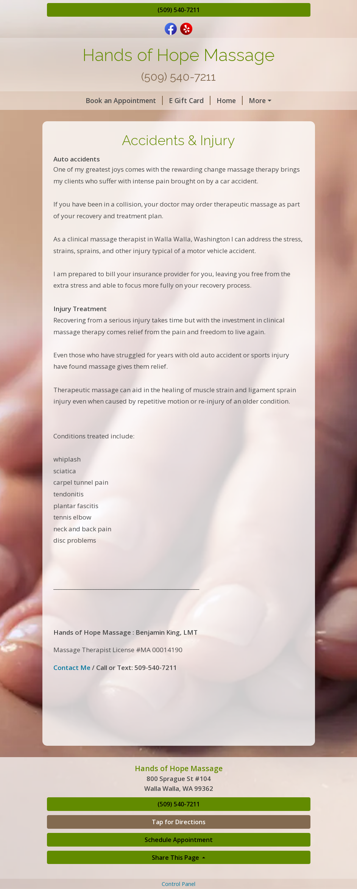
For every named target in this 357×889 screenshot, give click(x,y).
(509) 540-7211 (178, 10)
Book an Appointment (124, 100)
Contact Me (71, 667)
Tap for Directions (179, 822)
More (257, 100)
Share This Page (176, 857)
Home (230, 100)
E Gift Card (189, 100)
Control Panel (178, 883)
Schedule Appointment (179, 840)
